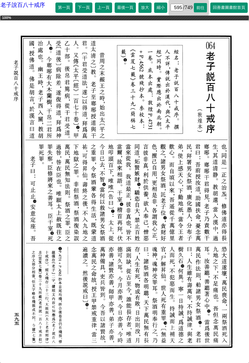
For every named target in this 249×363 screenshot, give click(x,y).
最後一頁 (125, 7)
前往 (200, 8)
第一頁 (64, 7)
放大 (145, 7)
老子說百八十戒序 (23, 5)
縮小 (161, 7)
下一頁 (84, 7)
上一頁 (103, 7)
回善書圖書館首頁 (229, 7)
